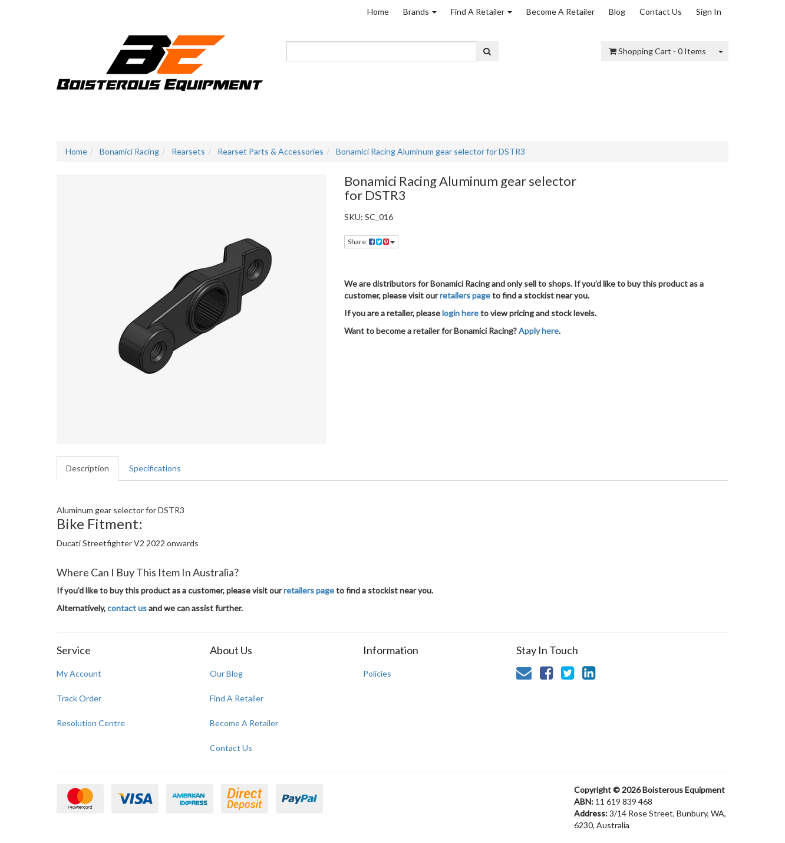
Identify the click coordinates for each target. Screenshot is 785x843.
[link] (546, 672)
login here (460, 313)
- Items (657, 51)
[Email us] (524, 672)
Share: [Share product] (371, 241)
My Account (79, 673)
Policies (377, 673)
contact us (127, 608)
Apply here (539, 331)
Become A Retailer (560, 11)
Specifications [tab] (155, 468)
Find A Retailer (481, 11)
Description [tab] (87, 468)
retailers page (465, 295)
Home (378, 11)
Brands (420, 11)
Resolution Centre (91, 723)
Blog (617, 11)
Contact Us (660, 11)
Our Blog (226, 673)
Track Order (79, 698)
